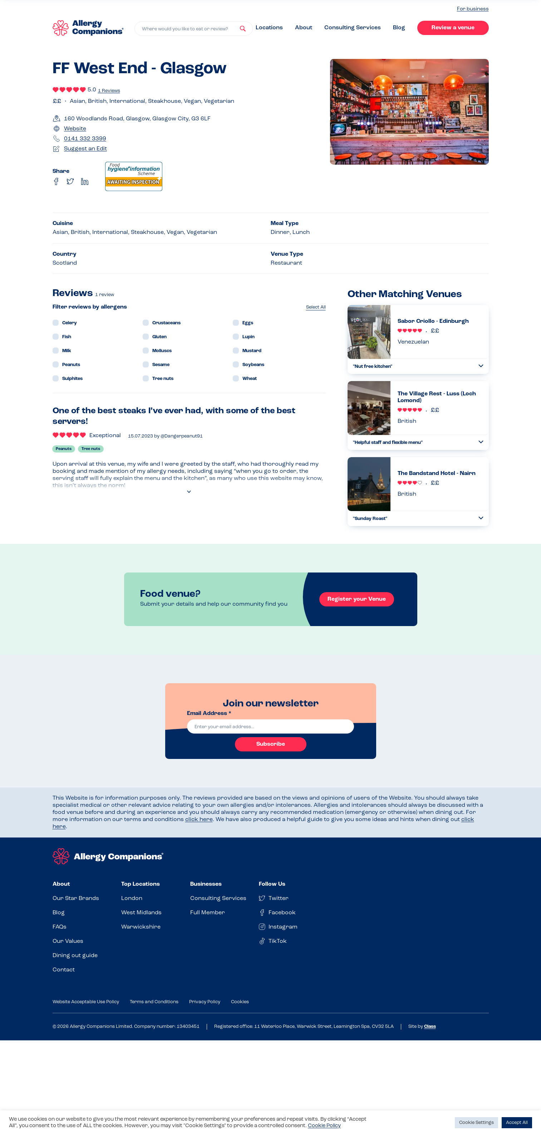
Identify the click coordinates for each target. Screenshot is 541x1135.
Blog (399, 28)
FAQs (60, 927)
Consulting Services (352, 28)
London (131, 898)
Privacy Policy (204, 1002)
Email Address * (209, 713)
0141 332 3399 (85, 139)
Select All (316, 307)
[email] (270, 726)
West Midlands (141, 913)
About (303, 28)
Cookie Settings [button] (476, 1122)
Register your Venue (357, 599)
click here (199, 819)
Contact (64, 970)
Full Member (207, 913)
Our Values (68, 941)
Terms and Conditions (154, 1002)
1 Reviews (109, 91)
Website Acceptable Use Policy (86, 1002)
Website (75, 129)
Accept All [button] (517, 1122)
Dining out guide (75, 956)
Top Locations (140, 884)
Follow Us (272, 884)
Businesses (206, 884)
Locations (269, 28)
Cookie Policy (324, 1126)
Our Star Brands (76, 898)
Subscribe (270, 744)
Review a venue (453, 28)
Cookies (240, 1002)
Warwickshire (141, 927)
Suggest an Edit (85, 149)
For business (473, 9)
